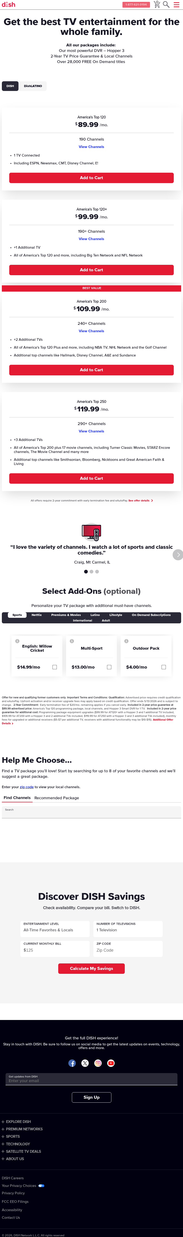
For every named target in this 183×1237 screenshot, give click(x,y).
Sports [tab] (17, 615)
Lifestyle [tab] (116, 615)
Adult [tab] (106, 620)
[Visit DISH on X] (85, 1063)
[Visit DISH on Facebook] (72, 1063)
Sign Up (92, 1097)
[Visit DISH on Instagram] (98, 1063)
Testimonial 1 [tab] (86, 571)
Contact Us (11, 1217)
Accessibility (12, 1210)
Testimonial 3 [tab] (97, 571)
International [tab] (82, 620)
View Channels (91, 147)
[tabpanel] (91, 296)
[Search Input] (87, 814)
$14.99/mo (28, 667)
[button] (55, 929)
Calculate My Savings (91, 968)
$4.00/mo (136, 667)
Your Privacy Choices (19, 1186)
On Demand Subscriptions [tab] (151, 615)
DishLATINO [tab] (33, 86)
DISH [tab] (10, 86)
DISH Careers (13, 1178)
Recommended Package (56, 798)
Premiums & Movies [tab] (66, 615)
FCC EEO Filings (15, 1202)
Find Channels (17, 798)
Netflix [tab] (37, 615)
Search (9, 810)
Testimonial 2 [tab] (91, 571)
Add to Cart (91, 178)
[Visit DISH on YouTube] (111, 1063)
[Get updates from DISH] (87, 1081)
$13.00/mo (83, 667)
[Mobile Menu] (176, 4)
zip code (27, 787)
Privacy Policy (13, 1193)
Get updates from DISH (23, 1076)
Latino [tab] (95, 615)
